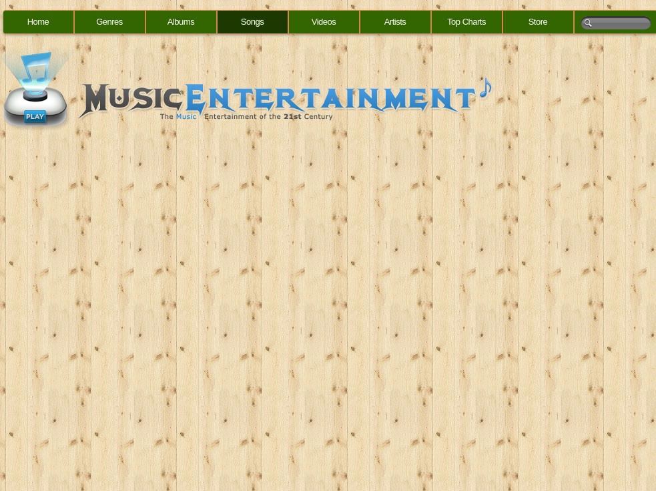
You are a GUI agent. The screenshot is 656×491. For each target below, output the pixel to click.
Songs (252, 22)
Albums (181, 22)
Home (38, 22)
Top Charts (466, 22)
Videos (324, 22)
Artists (395, 22)
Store (538, 22)
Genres (109, 22)
